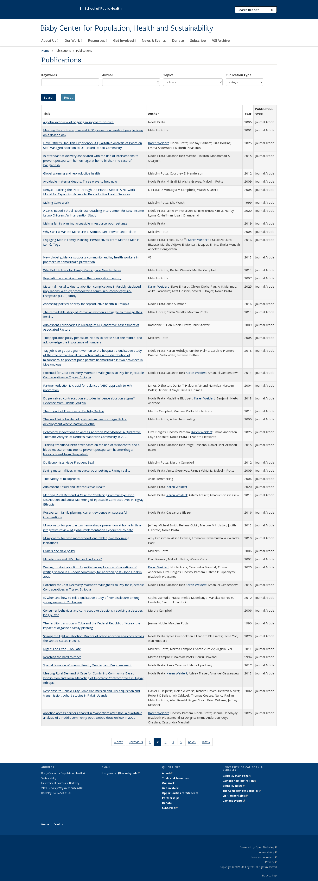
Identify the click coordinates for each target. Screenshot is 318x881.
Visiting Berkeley (235, 795)
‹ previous (137, 743)
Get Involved (124, 40)
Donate (178, 40)
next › (193, 743)
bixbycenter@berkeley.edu (121, 773)
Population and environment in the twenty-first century (82, 278)
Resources (97, 40)
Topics (168, 75)
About (167, 773)
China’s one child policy (59, 551)
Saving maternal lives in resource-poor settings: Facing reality (86, 470)
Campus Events (234, 800)
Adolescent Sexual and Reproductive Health (74, 487)
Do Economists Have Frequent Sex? (68, 462)
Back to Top (269, 875)
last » (207, 743)
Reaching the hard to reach (62, 657)
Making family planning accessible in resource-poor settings (85, 223)
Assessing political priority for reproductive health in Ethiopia (86, 304)
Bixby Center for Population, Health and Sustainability (126, 28)
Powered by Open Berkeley (258, 847)
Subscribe (198, 40)
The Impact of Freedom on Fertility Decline (73, 411)
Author (107, 75)
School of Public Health (103, 8)
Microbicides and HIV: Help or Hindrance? (72, 559)
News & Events (154, 40)
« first (119, 743)
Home (45, 51)
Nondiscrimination (264, 857)
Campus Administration (239, 781)
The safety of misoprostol (61, 479)
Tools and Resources (175, 778)
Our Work (73, 40)
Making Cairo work (56, 202)
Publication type (238, 75)
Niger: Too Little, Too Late (62, 649)
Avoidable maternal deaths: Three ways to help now (80, 181)
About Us (49, 40)
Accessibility (268, 852)
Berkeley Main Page (237, 776)
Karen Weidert (158, 143)
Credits (58, 824)
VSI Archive (221, 40)
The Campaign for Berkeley (242, 791)
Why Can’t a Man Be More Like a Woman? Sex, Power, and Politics (89, 232)
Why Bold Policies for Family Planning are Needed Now (82, 270)
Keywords (49, 75)
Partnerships (170, 798)
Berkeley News (234, 786)
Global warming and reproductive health (71, 173)
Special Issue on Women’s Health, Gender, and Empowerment (87, 665)
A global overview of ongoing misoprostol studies (78, 122)
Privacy (271, 862)
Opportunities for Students (180, 793)
